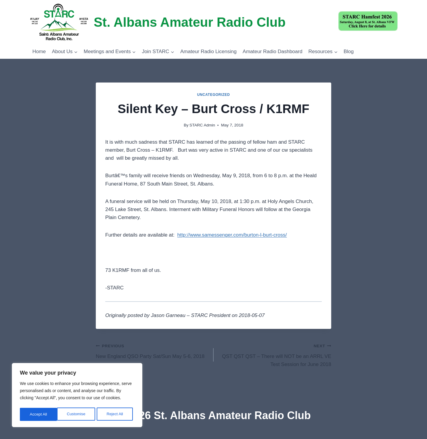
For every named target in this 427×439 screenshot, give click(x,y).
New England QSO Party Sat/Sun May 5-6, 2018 (152, 350)
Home (39, 51)
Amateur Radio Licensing (208, 51)
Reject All (77, 414)
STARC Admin (202, 125)
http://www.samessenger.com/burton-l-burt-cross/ (232, 235)
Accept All (116, 414)
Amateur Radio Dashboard (272, 51)
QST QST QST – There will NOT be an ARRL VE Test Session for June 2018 (275, 354)
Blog (349, 51)
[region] (77, 396)
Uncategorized (213, 95)
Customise (39, 414)
